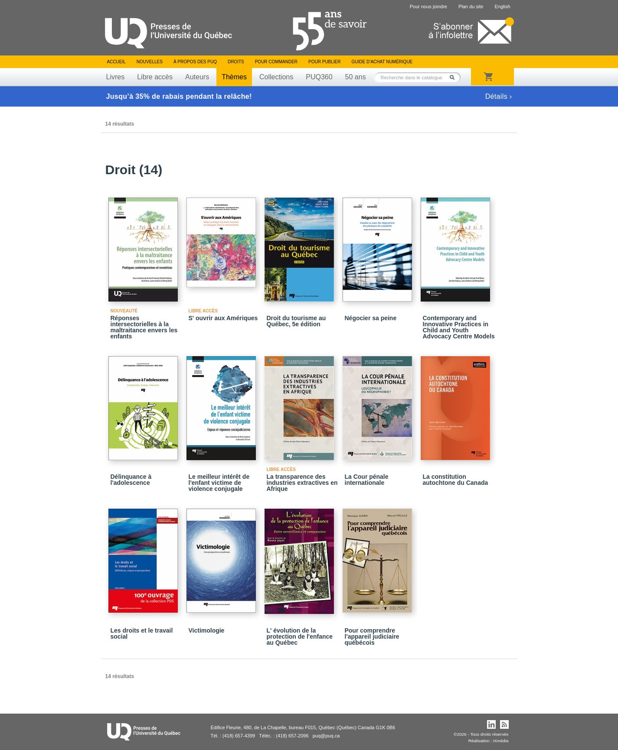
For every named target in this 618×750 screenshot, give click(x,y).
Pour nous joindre (428, 6)
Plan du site (470, 6)
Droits (236, 61)
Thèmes (234, 77)
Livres (115, 77)
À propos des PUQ (195, 61)
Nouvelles (150, 61)
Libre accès (155, 77)
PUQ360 (319, 77)
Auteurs (197, 77)
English (502, 6)
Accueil (116, 61)
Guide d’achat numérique (382, 61)
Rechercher (454, 77)
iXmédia (501, 740)
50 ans (355, 77)
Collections (276, 77)
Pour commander (276, 61)
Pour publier (324, 61)
